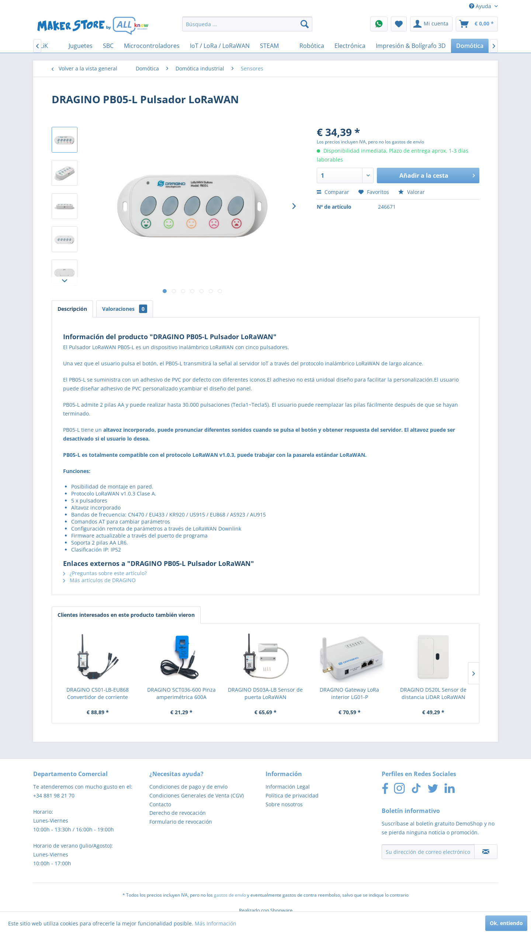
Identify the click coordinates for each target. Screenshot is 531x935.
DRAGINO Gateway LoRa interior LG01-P (349, 693)
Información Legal (288, 786)
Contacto (160, 804)
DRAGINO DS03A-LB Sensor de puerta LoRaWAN (265, 693)
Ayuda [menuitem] (481, 6)
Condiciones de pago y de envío (188, 786)
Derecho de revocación (177, 812)
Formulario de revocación (180, 821)
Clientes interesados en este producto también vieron (126, 614)
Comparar (333, 191)
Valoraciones (124, 309)
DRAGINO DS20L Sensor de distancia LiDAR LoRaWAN (433, 693)
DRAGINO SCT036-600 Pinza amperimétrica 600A (181, 693)
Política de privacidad (292, 795)
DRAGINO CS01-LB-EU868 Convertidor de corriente (97, 693)
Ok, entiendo (506, 923)
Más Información (215, 923)
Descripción (72, 308)
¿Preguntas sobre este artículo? (105, 573)
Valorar (411, 191)
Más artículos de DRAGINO (99, 580)
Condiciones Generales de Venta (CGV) (196, 795)
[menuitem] (247, 24)
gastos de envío (230, 895)
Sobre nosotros (284, 804)
